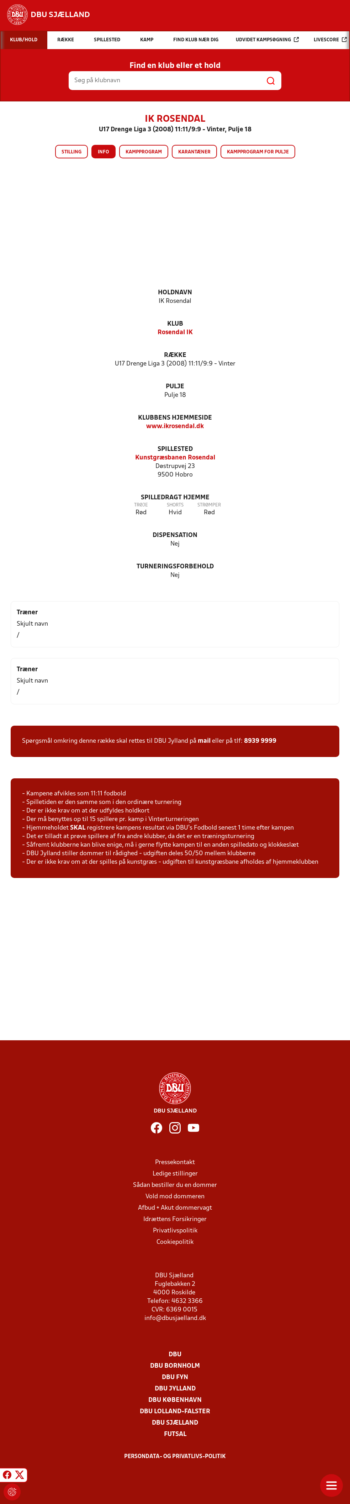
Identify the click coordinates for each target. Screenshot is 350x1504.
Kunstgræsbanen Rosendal (175, 458)
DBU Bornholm (175, 1366)
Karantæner (194, 152)
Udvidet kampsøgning (267, 39)
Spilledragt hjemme (175, 498)
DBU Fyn (175, 1377)
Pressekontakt (175, 1162)
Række (175, 355)
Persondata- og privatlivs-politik (175, 1456)
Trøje (141, 505)
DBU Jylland (175, 1389)
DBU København (175, 1400)
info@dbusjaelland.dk (175, 1318)
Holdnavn (175, 293)
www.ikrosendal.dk (175, 427)
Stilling (71, 152)
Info (103, 152)
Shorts (175, 505)
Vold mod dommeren (175, 1197)
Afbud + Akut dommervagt (175, 1208)
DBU (175, 1355)
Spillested (175, 449)
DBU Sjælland (175, 1423)
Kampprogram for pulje (258, 152)
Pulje (175, 387)
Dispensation (175, 535)
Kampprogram (144, 152)
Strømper (209, 505)
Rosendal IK (175, 333)
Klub (175, 324)
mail (204, 741)
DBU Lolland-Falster (175, 1412)
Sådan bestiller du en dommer (175, 1185)
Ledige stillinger (175, 1174)
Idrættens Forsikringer (175, 1219)
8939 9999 (260, 741)
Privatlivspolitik (175, 1231)
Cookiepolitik (175, 1242)
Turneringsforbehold (175, 567)
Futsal (175, 1434)
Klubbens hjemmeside (175, 418)
